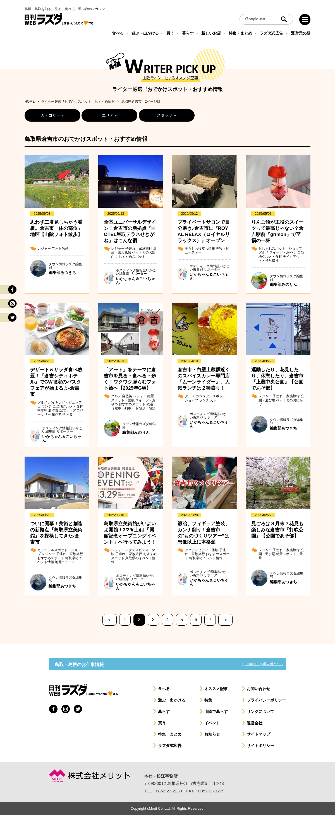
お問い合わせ (258, 688)
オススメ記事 (216, 688)
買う (162, 723)
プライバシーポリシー (266, 700)
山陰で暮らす (216, 711)
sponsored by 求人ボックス (262, 664)
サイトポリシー (260, 745)
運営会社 (254, 723)
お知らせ (212, 734)
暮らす (164, 711)
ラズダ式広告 (169, 745)
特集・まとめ (169, 734)
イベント (212, 723)
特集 (208, 700)
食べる (164, 688)
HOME (30, 101)
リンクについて (260, 711)
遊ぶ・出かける (171, 700)
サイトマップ (258, 734)
